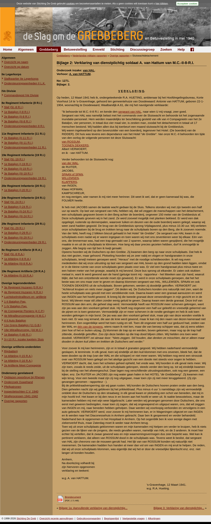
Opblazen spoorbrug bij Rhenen (24, 377)
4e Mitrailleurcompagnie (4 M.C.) (25, 315)
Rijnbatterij (11, 351)
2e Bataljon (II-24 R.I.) (18, 211)
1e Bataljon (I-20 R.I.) (17, 190)
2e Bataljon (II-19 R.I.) (18, 168)
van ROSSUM (71, 141)
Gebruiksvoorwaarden (89, 518)
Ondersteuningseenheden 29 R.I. (25, 242)
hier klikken (162, 3)
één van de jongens (90, 326)
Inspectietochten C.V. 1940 (21, 391)
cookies (70, 3)
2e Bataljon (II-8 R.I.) (17, 116)
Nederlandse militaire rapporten (90, 55)
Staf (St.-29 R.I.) (14, 228)
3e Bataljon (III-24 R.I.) (18, 216)
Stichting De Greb (26, 518)
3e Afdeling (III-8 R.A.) (18, 263)
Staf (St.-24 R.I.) (14, 201)
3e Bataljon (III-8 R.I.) (17, 121)
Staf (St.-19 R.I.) (14, 159)
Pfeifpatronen (12, 386)
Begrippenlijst (111, 518)
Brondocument (73, 497)
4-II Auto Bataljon (15, 320)
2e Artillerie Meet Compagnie (22, 365)
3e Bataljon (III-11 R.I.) (18, 142)
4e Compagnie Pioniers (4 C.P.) (24, 311)
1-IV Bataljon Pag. (15, 306)
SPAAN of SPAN (72, 174)
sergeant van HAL (129, 111)
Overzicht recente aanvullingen (56, 518)
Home (7, 49)
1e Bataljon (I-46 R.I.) (17, 334)
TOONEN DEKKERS (75, 145)
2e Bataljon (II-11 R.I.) (18, 137)
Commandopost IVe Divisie (21, 95)
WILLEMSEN (70, 178)
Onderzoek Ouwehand (18, 382)
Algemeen (26, 49)
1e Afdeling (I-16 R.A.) (18, 360)
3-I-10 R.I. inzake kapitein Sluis (24, 339)
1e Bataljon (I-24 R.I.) (17, 206)
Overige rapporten (15, 400)
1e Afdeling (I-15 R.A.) (18, 355)
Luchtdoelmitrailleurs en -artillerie (25, 296)
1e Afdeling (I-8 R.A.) (17, 258)
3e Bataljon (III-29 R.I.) (18, 237)
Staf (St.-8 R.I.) (13, 107)
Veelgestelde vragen (133, 518)
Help (181, 49)
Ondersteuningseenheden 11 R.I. (25, 147)
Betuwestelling (75, 49)
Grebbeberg (48, 49)
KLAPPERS (69, 181)
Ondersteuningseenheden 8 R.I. (24, 126)
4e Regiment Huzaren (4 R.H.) (23, 292)
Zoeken (166, 49)
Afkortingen (154, 518)
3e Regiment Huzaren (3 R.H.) (23, 287)
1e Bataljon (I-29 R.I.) (17, 232)
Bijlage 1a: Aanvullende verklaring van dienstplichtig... (93, 507)
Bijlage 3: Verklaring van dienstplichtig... (178, 507)
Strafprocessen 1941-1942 (21, 396)
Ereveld (99, 49)
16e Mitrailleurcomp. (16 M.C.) (23, 329)
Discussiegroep (142, 49)
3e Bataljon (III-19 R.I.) (18, 173)
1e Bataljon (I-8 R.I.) (17, 111)
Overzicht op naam (16, 61)
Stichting (117, 49)
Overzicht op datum (16, 66)
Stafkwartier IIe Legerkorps (21, 78)
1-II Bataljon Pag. (15, 301)
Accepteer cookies (187, 3)
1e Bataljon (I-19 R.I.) (17, 164)
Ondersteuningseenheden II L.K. (24, 83)
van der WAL (70, 163)
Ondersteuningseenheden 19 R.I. (25, 178)
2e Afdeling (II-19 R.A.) (18, 275)
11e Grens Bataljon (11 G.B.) (22, 325)
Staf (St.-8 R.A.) (14, 254)
